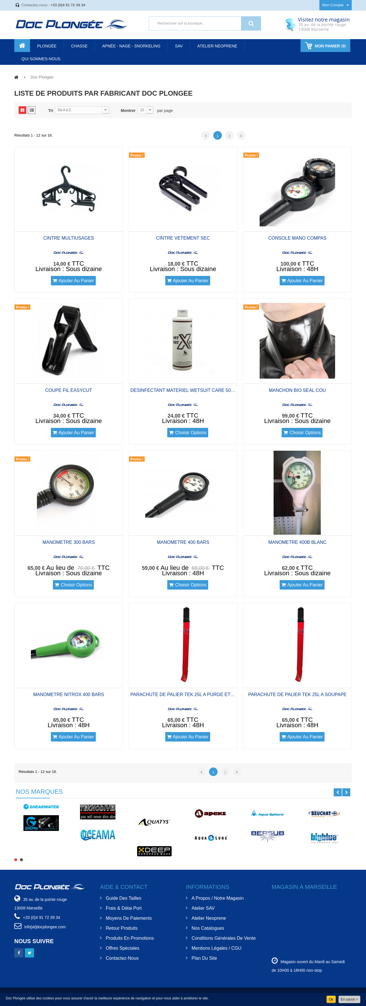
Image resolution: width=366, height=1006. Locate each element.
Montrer (128, 110)
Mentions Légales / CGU (216, 948)
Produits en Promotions (130, 938)
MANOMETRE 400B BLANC (297, 542)
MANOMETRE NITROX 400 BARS (68, 694)
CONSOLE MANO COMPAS (297, 238)
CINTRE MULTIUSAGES (68, 238)
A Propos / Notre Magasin (218, 898)
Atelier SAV (203, 908)
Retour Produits (122, 928)
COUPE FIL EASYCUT (68, 390)
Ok (331, 999)
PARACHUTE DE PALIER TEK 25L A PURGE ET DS (183, 694)
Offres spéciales (122, 948)
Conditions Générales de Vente (224, 938)
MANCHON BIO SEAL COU (297, 390)
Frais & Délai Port (124, 908)
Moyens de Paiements (129, 918)
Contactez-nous (122, 958)
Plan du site (204, 958)
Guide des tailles (123, 898)
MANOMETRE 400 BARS (183, 542)
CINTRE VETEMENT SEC (183, 238)
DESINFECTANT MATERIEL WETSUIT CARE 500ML (183, 390)
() (330, 46)
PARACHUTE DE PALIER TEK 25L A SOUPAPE (297, 694)
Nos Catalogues (208, 928)
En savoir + (349, 999)
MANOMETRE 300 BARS (68, 542)
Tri (50, 110)
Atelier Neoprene (209, 918)
